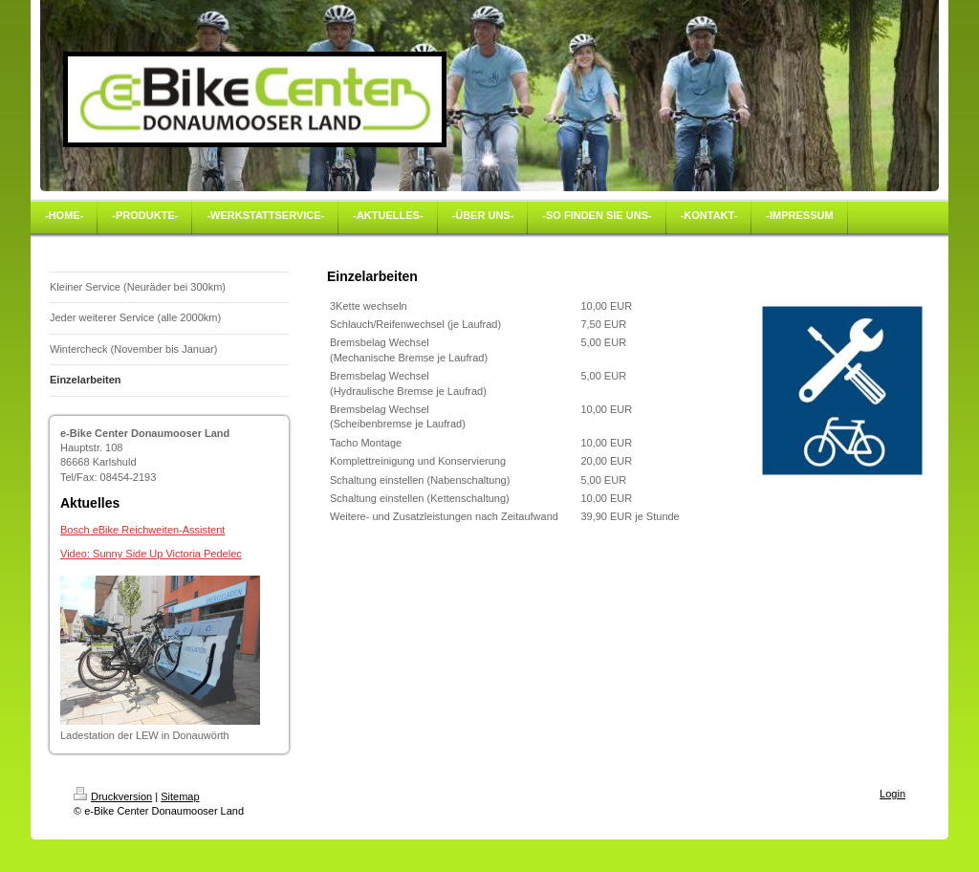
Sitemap (180, 796)
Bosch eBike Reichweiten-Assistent (142, 529)
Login (892, 793)
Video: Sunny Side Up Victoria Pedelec (151, 553)
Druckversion (113, 796)
